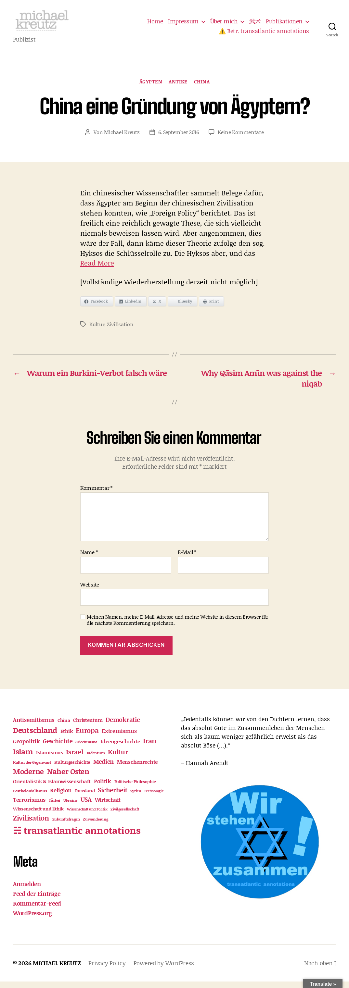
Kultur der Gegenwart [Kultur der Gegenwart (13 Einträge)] (32, 769)
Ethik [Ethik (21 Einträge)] (66, 737)
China (202, 88)
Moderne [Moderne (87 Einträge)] (28, 778)
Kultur (96, 330)
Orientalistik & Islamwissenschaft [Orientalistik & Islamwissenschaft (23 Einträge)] (52, 788)
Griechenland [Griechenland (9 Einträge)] (86, 748)
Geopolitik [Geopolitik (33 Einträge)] (26, 747)
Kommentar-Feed (37, 910)
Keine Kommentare (241, 138)
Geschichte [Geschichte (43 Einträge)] (57, 747)
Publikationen (284, 24)
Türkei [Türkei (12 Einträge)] (54, 806)
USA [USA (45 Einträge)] (86, 805)
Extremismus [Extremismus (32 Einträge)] (119, 737)
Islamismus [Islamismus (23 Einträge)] (49, 758)
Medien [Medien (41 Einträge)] (103, 768)
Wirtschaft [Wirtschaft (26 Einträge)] (108, 806)
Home (155, 24)
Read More (97, 270)
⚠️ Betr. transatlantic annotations (264, 34)
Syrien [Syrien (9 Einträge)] (135, 797)
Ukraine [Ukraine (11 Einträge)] (70, 806)
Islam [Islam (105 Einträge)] (23, 758)
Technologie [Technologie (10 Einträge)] (153, 797)
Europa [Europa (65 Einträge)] (87, 737)
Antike (178, 88)
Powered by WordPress (164, 969)
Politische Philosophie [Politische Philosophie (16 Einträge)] (135, 788)
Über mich (224, 24)
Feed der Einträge (36, 900)
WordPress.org (32, 919)
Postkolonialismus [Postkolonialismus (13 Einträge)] (30, 797)
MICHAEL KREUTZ (57, 969)
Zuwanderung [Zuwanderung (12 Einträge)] (95, 825)
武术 (255, 24)
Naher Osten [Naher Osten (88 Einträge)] (68, 778)
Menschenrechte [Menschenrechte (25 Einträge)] (137, 768)
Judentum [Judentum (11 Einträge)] (95, 759)
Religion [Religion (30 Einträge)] (61, 797)
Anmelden (27, 890)
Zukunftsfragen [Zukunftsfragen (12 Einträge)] (66, 825)
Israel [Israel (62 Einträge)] (74, 758)
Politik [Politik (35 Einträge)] (102, 788)
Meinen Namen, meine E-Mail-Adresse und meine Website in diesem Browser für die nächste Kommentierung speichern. (177, 626)
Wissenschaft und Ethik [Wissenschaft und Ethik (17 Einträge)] (38, 815)
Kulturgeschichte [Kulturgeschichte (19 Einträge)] (72, 768)
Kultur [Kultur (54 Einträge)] (118, 758)
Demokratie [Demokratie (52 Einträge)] (123, 726)
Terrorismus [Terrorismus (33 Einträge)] (29, 806)
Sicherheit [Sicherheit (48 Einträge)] (112, 796)
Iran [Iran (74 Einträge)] (149, 747)
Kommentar (96, 494)
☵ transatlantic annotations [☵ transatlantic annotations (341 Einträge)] (77, 836)
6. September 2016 (178, 138)
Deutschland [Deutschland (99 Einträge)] (35, 736)
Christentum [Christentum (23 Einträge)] (87, 726)
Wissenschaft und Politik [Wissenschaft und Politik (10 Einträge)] (87, 815)
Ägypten (150, 88)
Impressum (183, 24)
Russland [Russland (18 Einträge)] (85, 797)
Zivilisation (120, 330)
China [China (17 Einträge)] (64, 726)
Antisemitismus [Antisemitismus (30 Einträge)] (33, 726)
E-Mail (187, 559)
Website (89, 590)
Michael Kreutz (121, 138)
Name (88, 559)
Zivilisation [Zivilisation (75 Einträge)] (31, 824)
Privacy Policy (106, 969)
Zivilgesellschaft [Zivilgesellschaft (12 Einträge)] (124, 815)
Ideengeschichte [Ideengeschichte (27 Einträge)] (120, 747)
